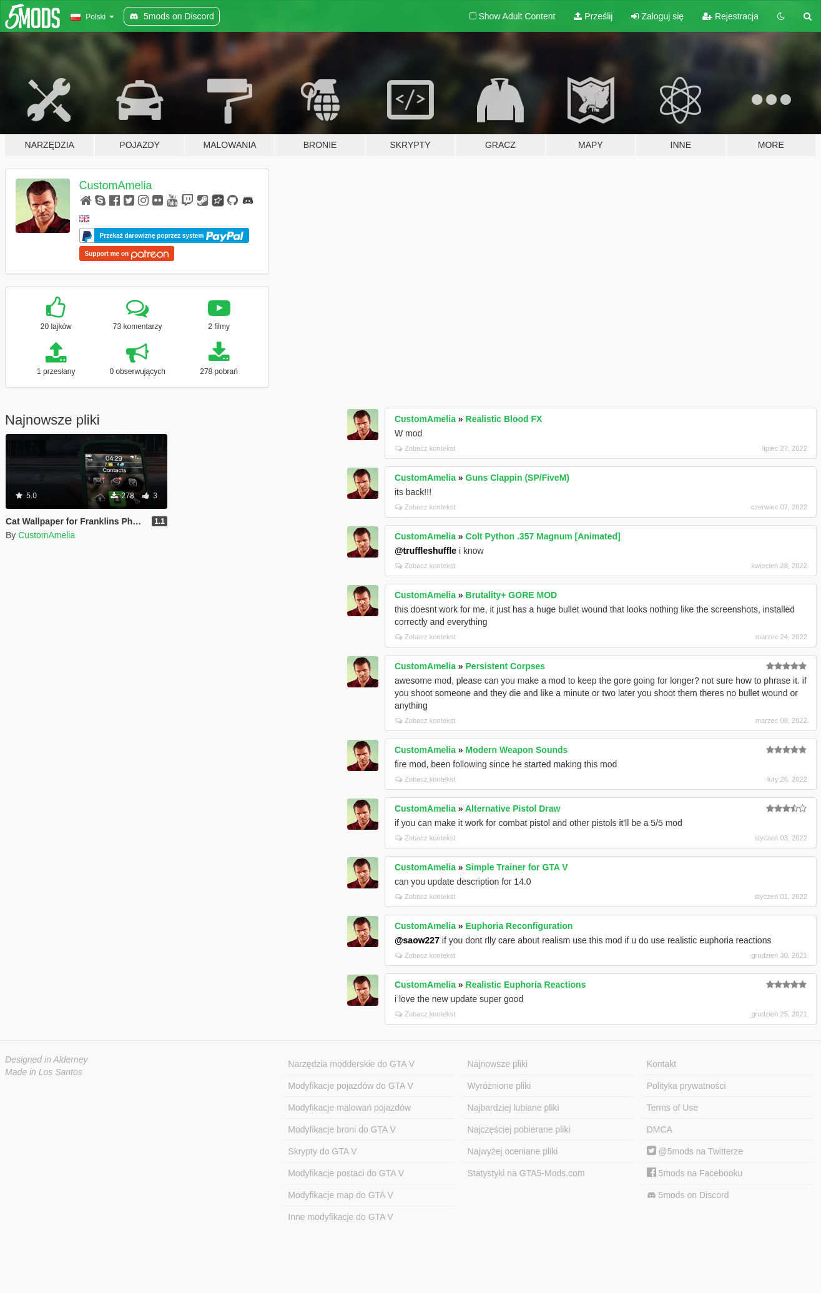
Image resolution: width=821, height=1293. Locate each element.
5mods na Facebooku (695, 1173)
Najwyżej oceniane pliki (513, 1151)
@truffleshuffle (425, 551)
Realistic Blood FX (504, 419)
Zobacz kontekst (425, 448)
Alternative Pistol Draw (513, 809)
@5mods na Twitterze (695, 1151)
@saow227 (417, 940)
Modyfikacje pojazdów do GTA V (350, 1086)
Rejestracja (730, 16)
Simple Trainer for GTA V (517, 867)
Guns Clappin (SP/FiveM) (517, 478)
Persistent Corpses (506, 666)
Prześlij (593, 16)
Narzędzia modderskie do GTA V (351, 1064)
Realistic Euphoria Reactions (526, 985)
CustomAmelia (115, 185)
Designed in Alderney (46, 1059)
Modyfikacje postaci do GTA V (346, 1173)
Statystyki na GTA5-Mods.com (526, 1173)
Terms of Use (672, 1108)
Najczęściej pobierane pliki (519, 1129)
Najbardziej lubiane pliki (513, 1108)
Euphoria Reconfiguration (519, 926)
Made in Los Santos (43, 1072)
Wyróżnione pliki (499, 1086)
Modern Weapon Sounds (517, 750)
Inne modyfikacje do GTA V (340, 1217)
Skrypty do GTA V (322, 1151)
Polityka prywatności (686, 1086)
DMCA (659, 1129)
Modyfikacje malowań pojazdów (349, 1108)
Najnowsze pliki (498, 1064)
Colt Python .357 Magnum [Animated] (543, 536)
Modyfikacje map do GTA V (340, 1195)
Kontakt (661, 1064)
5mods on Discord (688, 1195)
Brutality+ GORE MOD (512, 595)
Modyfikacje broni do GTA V (341, 1129)
